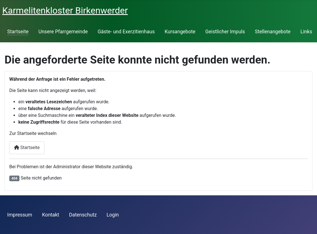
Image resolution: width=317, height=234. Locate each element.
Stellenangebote (273, 31)
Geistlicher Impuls (225, 31)
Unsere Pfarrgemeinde (63, 31)
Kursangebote (180, 31)
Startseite (18, 31)
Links (306, 31)
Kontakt (50, 215)
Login (113, 215)
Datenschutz (83, 215)
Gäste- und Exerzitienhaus (126, 31)
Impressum (19, 215)
